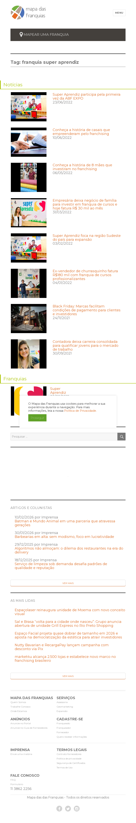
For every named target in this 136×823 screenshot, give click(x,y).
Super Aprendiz (58, 391)
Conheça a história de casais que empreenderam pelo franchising (81, 132)
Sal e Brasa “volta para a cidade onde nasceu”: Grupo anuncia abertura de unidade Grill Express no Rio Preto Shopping (68, 624)
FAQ (13, 779)
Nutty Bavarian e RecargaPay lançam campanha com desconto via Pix (62, 647)
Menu (119, 12)
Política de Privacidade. (80, 410)
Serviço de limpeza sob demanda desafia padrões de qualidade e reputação (61, 566)
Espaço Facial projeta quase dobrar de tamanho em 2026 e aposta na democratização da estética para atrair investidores (68, 635)
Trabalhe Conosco (20, 706)
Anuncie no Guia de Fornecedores (28, 727)
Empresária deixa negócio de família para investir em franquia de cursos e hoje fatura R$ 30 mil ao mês (85, 204)
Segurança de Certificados (71, 763)
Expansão (62, 711)
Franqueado (63, 723)
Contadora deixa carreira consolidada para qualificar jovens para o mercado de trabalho (85, 345)
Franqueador (64, 727)
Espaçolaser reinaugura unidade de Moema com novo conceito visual (70, 612)
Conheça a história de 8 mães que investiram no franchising (82, 167)
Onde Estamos (18, 711)
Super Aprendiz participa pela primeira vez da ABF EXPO (87, 96)
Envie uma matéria (21, 754)
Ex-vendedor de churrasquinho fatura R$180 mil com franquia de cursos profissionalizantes (85, 275)
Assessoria (62, 702)
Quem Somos (18, 702)
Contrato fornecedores (69, 754)
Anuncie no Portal (20, 723)
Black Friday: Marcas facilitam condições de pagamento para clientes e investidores (87, 310)
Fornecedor (63, 732)
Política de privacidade (69, 758)
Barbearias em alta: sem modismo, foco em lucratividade (64, 537)
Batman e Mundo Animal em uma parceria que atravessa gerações (65, 523)
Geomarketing (65, 706)
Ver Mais (68, 583)
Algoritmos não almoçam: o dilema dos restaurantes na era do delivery (69, 550)
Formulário (16, 784)
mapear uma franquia (46, 34)
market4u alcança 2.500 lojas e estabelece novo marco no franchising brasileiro (65, 659)
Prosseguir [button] (37, 418)
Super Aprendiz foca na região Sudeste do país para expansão (87, 238)
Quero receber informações (72, 736)
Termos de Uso (64, 767)
